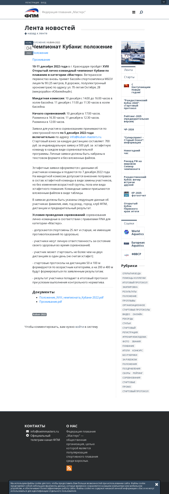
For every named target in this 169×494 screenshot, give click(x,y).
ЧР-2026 (129, 129)
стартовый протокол (135, 391)
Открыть (164, 2)
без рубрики (130, 355)
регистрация (130, 332)
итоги (126, 350)
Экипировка (130, 287)
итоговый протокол (135, 282)
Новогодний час (132, 152)
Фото (126, 341)
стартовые (129, 382)
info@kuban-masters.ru (85, 137)
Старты (129, 77)
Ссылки (129, 223)
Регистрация (32, 2)
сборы (126, 373)
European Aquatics (138, 244)
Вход (43, 2)
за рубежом (130, 359)
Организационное (134, 305)
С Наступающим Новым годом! (141, 88)
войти (79, 327)
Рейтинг (138, 373)
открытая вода (132, 273)
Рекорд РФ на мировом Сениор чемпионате (133, 165)
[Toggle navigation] (133, 12)
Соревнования (131, 377)
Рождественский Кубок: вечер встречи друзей (135, 180)
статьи (127, 323)
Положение (40, 53)
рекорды (128, 318)
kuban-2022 (53, 42)
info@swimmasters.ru (44, 431)
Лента (128, 70)
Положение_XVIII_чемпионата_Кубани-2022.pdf (71, 297)
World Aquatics (138, 232)
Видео (126, 314)
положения (130, 364)
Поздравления (131, 368)
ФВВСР (136, 254)
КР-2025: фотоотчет (139, 194)
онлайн (137, 314)
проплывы (129, 300)
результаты (129, 291)
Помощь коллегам (134, 277)
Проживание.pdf (50, 302)
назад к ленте (36, 33)
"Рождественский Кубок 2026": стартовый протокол (135, 104)
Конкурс (137, 350)
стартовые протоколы (136, 309)
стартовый (129, 327)
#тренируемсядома (134, 336)
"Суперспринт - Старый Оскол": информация (134, 140)
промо (127, 386)
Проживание (41, 60)
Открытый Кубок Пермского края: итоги (131, 207)
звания (136, 341)
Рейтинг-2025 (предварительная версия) (136, 118)
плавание (128, 345)
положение (39, 42)
